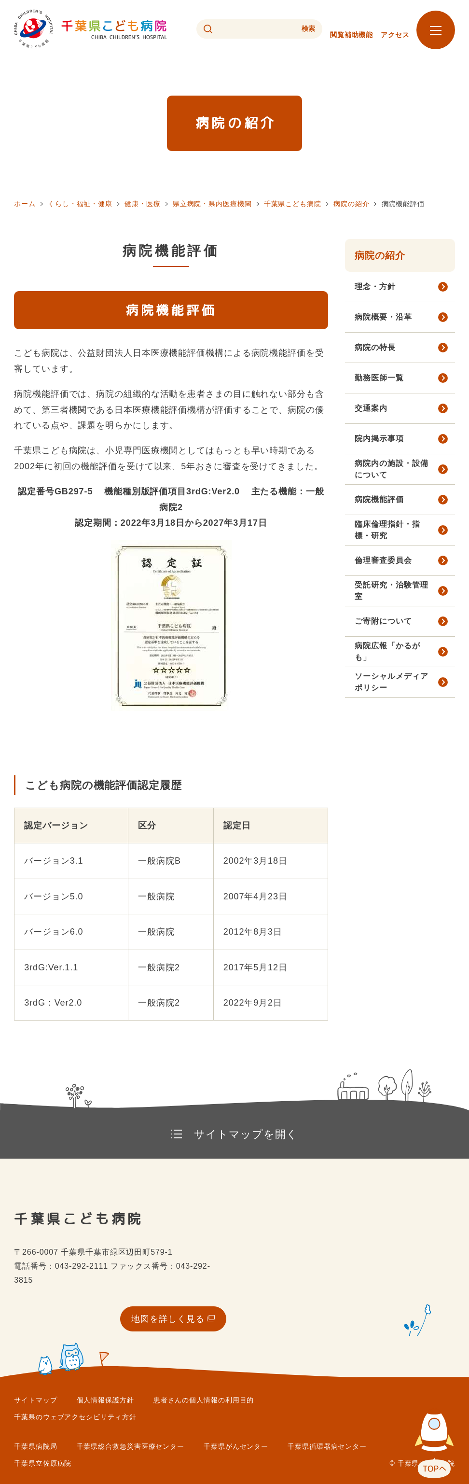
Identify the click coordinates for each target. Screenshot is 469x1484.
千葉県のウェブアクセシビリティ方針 (75, 1417)
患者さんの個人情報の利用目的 (203, 1400)
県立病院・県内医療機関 (212, 204)
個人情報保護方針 (105, 1400)
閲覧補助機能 (351, 35)
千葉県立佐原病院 (42, 1463)
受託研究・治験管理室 (391, 591)
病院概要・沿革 (383, 317)
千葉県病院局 (35, 1446)
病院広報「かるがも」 (387, 651)
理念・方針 (375, 286)
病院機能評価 (379, 499)
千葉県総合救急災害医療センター (131, 1446)
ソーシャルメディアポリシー (391, 682)
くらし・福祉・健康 (80, 204)
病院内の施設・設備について (391, 469)
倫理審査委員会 (383, 560)
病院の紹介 (351, 204)
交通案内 (371, 408)
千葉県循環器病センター (327, 1446)
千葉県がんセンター (236, 1446)
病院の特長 (375, 347)
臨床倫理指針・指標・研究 (387, 530)
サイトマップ (35, 1400)
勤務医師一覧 (379, 378)
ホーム (25, 204)
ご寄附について (383, 621)
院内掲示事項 (379, 438)
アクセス (395, 35)
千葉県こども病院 (292, 204)
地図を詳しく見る (167, 1319)
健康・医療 (142, 204)
